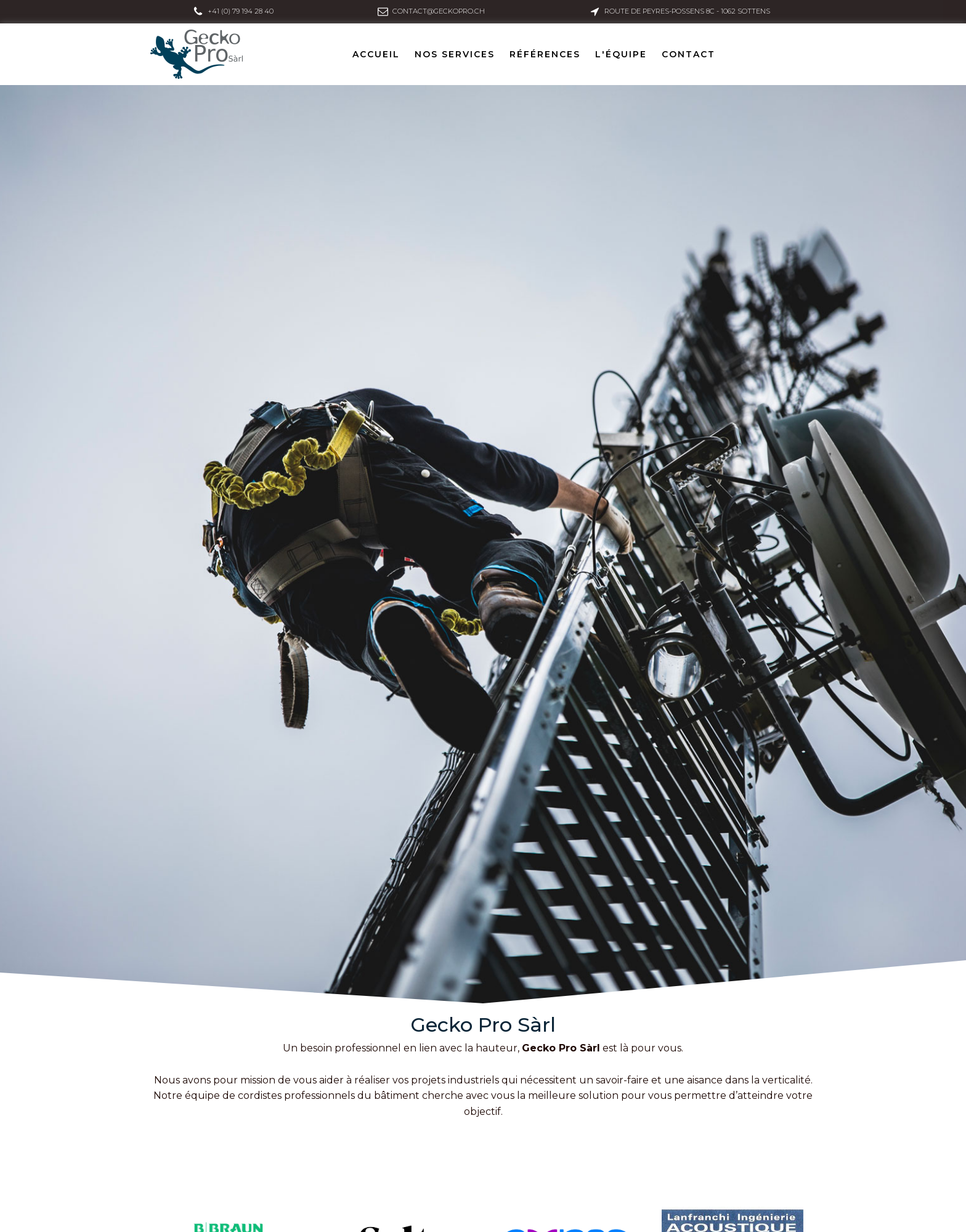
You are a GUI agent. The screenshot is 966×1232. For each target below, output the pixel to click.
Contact (688, 54)
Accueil (376, 54)
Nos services (455, 54)
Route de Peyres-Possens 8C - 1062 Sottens (687, 11)
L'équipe (621, 54)
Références (544, 54)
